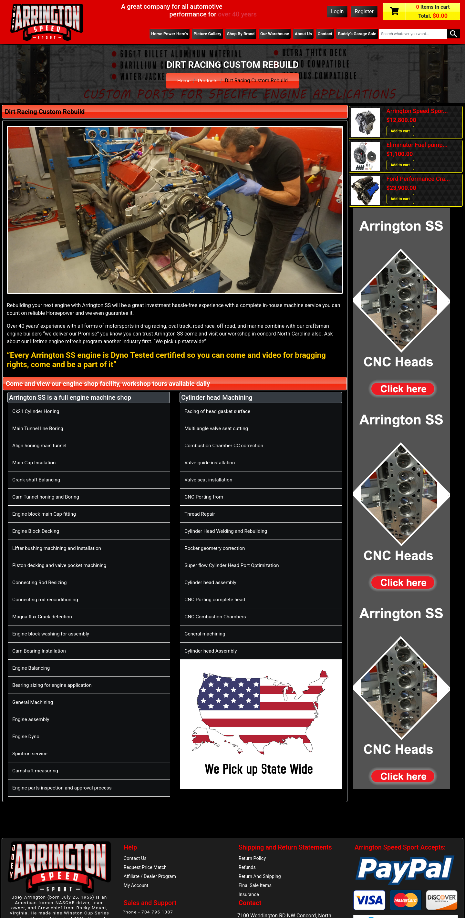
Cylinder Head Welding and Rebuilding (227, 531)
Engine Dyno (26, 736)
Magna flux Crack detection (43, 617)
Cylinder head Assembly (211, 651)
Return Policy (253, 858)
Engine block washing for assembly (52, 634)
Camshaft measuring (36, 771)
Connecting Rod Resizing (40, 582)
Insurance (249, 897)
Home (183, 80)
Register (364, 11)
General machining (205, 634)
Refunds (248, 868)
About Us (300, 33)
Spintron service (30, 753)
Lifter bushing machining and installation (59, 548)
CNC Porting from (204, 497)
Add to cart (400, 131)
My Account (137, 887)
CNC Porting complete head (216, 599)
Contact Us (136, 858)
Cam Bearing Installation (40, 651)
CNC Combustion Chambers (216, 617)
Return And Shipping (261, 878)
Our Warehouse (269, 33)
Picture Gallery (199, 33)
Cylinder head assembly (211, 582)
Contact (322, 33)
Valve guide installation (210, 462)
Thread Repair (200, 514)
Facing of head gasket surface (218, 411)
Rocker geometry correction (216, 548)
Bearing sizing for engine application (54, 685)
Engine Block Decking (37, 531)
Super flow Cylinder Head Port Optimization (234, 565)
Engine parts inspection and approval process (64, 788)
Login (337, 11)
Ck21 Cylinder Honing (37, 411)
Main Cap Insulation (35, 462)
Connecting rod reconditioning (46, 599)
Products (208, 80)
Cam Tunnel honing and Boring (47, 497)
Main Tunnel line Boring (39, 428)
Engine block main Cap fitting (45, 514)
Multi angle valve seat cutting (217, 428)
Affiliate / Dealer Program (151, 878)
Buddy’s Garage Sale (356, 33)
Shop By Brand (234, 33)
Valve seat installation (209, 480)
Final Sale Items (256, 887)
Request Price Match (146, 868)
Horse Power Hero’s (159, 33)
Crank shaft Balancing (37, 480)
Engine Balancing (32, 668)
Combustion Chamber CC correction (225, 445)
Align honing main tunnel (40, 445)
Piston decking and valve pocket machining (61, 565)
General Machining (33, 702)
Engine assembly (31, 719)
